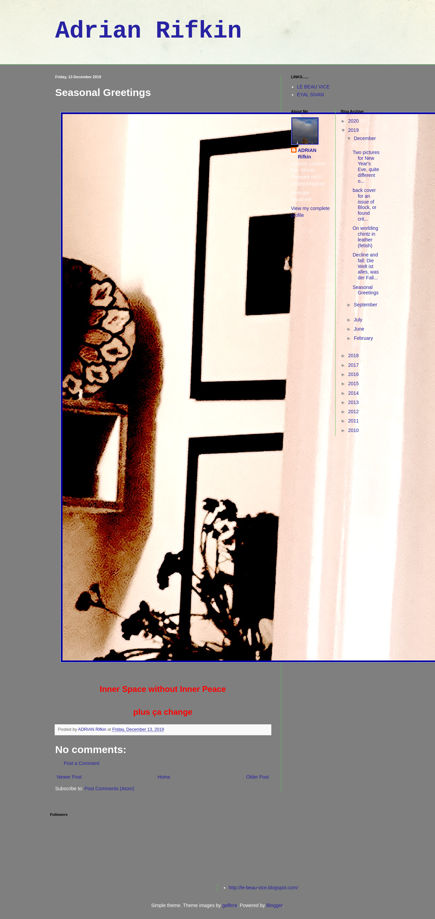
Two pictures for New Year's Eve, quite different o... (366, 167)
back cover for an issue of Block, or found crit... (364, 204)
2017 (354, 365)
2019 (354, 130)
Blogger (274, 905)
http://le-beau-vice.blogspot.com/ (263, 887)
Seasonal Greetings (366, 290)
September (365, 304)
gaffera (229, 905)
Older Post (257, 777)
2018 (354, 355)
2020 (354, 121)
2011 (354, 420)
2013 (354, 402)
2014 (354, 393)
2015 (354, 383)
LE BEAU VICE (313, 86)
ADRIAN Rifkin (307, 154)
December (365, 138)
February (363, 338)
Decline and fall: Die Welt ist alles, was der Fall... (366, 266)
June (359, 329)
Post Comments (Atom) (109, 788)
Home (164, 777)
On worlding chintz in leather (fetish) (365, 236)
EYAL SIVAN (310, 94)
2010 (354, 430)
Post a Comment (81, 763)
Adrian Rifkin (148, 31)
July (359, 319)
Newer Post (69, 777)
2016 (354, 374)
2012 (354, 411)
